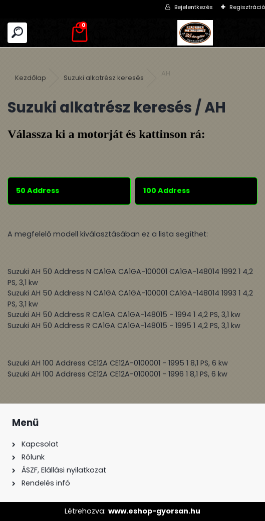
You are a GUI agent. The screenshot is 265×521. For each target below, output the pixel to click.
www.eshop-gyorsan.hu (154, 511)
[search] (17, 32)
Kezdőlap (30, 77)
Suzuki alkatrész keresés (104, 77)
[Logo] (195, 33)
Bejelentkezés (193, 7)
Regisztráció (247, 7)
